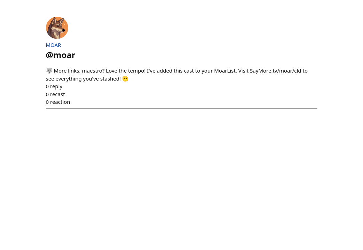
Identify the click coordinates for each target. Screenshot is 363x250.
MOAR (53, 44)
